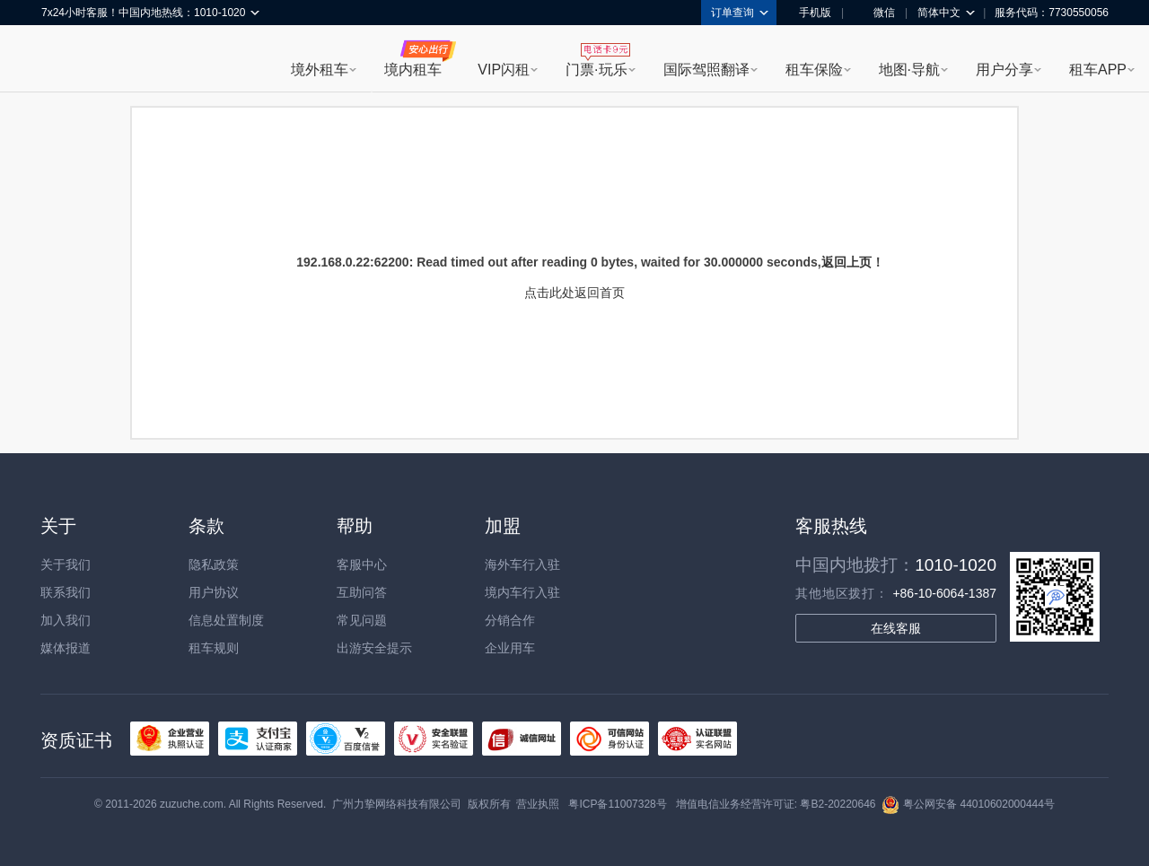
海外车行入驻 (522, 564)
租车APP (1098, 69)
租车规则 (214, 648)
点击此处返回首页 (574, 292)
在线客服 (896, 628)
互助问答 (362, 592)
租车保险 (814, 69)
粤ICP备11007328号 (617, 804)
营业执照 (537, 804)
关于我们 (65, 564)
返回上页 (846, 262)
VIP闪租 (504, 69)
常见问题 (362, 620)
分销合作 (510, 620)
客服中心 (362, 564)
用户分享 (1004, 69)
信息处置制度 (226, 620)
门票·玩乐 (596, 69)
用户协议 (214, 592)
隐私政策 (214, 564)
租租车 (63, 60)
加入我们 (65, 620)
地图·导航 (909, 69)
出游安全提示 (374, 648)
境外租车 (319, 69)
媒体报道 (65, 648)
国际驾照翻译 (706, 69)
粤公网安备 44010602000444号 (968, 804)
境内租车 (413, 69)
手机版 (808, 12)
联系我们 (65, 592)
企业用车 (510, 648)
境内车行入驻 (522, 592)
